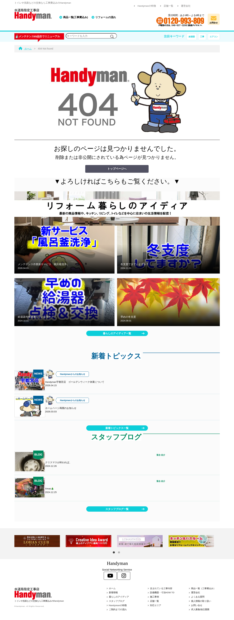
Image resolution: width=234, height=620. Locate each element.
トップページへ (117, 168)
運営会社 (186, 6)
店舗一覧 (168, 6)
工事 (202, 36)
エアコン (214, 36)
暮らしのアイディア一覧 (117, 333)
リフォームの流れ (105, 17)
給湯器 (192, 36)
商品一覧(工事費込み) (75, 17)
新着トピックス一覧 (117, 428)
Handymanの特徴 (146, 6)
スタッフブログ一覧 (117, 509)
